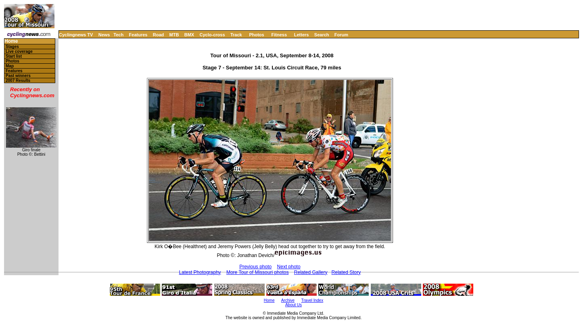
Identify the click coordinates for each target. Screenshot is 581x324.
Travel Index (312, 300)
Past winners (18, 75)
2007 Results (18, 80)
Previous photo (255, 267)
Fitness (279, 34)
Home (11, 41)
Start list (14, 56)
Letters (301, 34)
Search (321, 34)
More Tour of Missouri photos (257, 272)
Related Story (346, 272)
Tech (118, 34)
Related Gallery (311, 272)
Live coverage (19, 51)
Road (158, 34)
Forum (341, 34)
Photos (256, 34)
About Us (293, 305)
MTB (174, 34)
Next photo (289, 267)
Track (236, 34)
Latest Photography (200, 272)
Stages (12, 46)
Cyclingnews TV (76, 34)
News (104, 34)
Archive (288, 300)
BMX (189, 34)
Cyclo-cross (212, 34)
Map (10, 66)
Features (138, 34)
